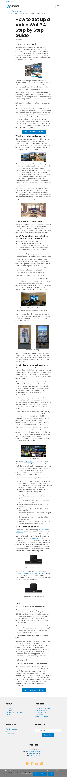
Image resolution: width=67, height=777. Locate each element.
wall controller (29, 462)
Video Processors (41, 710)
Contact (9, 710)
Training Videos (11, 729)
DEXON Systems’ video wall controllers (31, 573)
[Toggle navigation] (57, 6)
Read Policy (40, 774)
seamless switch (37, 538)
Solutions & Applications (14, 713)
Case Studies (10, 733)
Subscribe (48, 735)
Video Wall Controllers (43, 708)
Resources (17, 11)
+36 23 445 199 (34, 756)
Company (9, 708)
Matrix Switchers (40, 713)
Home (9, 11)
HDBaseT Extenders (41, 717)
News (8, 715)
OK (51, 774)
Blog (24, 11)
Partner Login (10, 2)
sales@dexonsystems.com (34, 751)
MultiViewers (39, 715)
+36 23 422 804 (34, 754)
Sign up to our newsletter (34, 132)
